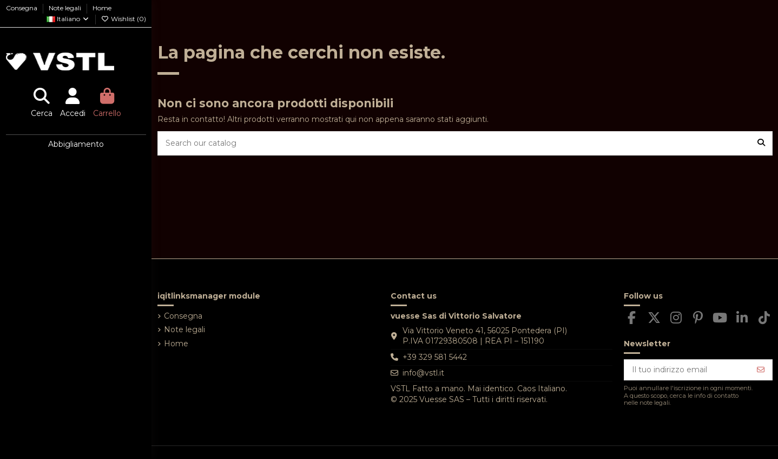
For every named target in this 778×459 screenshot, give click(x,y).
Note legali (66, 8)
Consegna (22, 8)
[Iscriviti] (760, 370)
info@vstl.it (423, 373)
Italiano (68, 19)
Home (102, 8)
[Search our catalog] (761, 143)
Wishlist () (123, 19)
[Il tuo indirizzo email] (687, 370)
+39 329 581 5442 (435, 357)
